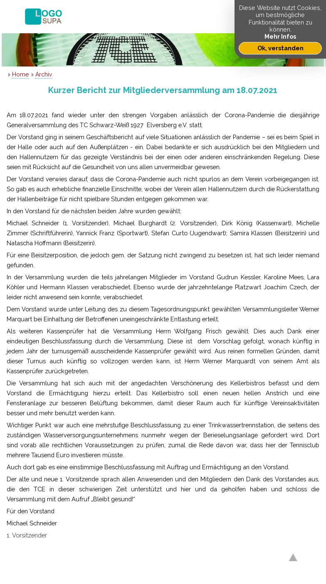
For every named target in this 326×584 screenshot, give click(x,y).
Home (20, 74)
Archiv (43, 74)
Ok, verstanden (280, 48)
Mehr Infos (280, 36)
